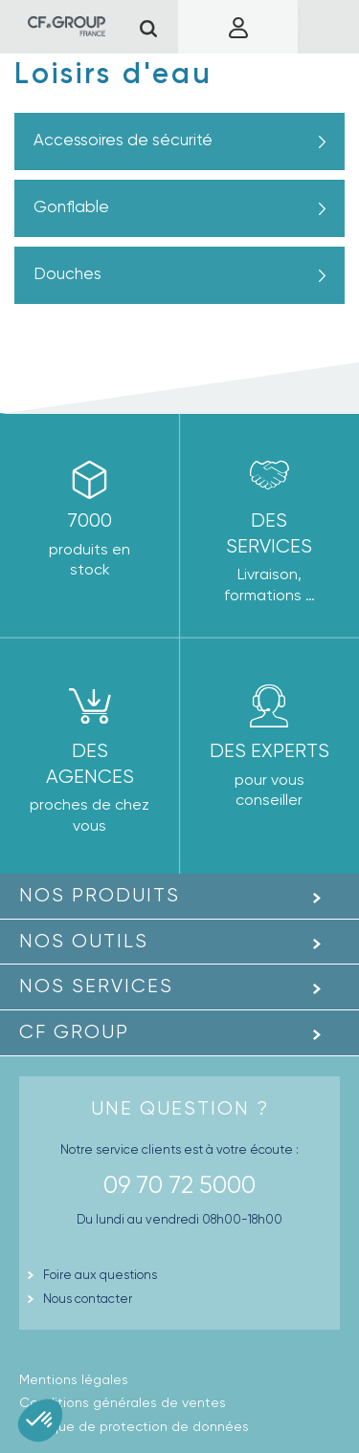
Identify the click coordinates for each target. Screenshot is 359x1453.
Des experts (269, 751)
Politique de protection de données (134, 1426)
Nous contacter (87, 1298)
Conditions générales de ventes (122, 1402)
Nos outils (83, 941)
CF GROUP (74, 1032)
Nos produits (99, 895)
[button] (40, 1420)
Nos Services (96, 986)
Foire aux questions (100, 1275)
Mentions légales (73, 1379)
